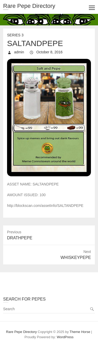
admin (18, 52)
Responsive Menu (92, 7)
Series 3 (15, 35)
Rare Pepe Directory (29, 6)
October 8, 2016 (48, 52)
